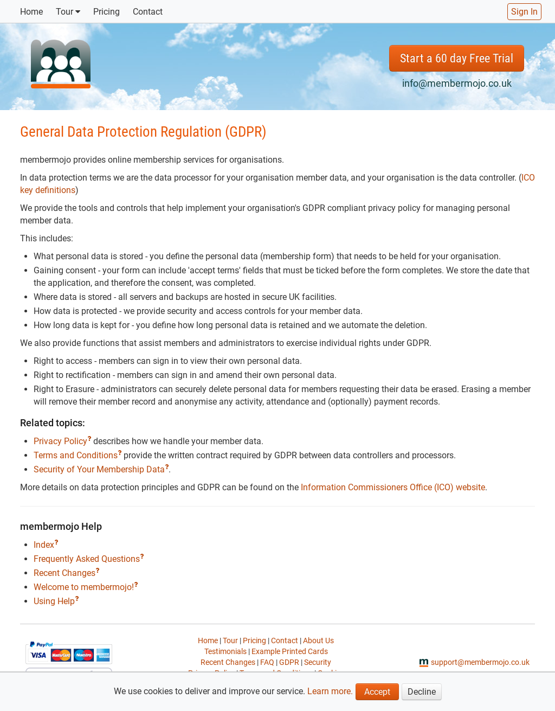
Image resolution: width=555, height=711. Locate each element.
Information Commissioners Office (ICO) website (393, 487)
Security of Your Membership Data (101, 469)
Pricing (106, 12)
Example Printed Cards (289, 651)
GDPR (289, 662)
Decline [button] (422, 692)
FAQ (267, 662)
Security (317, 662)
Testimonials (225, 651)
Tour (68, 12)
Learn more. (330, 691)
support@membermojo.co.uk (480, 662)
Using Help (56, 601)
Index (46, 545)
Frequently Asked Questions (89, 559)
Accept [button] (377, 692)
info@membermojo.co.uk (457, 83)
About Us (318, 640)
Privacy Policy (62, 441)
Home (31, 12)
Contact (148, 12)
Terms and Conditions (77, 455)
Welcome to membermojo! (86, 587)
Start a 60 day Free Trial (456, 58)
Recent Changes (66, 573)
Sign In (524, 12)
